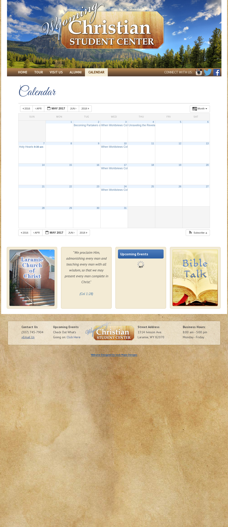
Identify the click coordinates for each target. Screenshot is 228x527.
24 (125, 186)
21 (43, 186)
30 (97, 208)
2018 (85, 108)
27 (207, 186)
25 (152, 186)
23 (97, 186)
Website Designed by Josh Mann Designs (114, 354)
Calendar (96, 72)
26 (180, 186)
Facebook (216, 72)
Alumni (76, 72)
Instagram (198, 72)
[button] (197, 233)
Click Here (73, 337)
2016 (27, 108)
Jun (73, 108)
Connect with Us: (178, 72)
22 (70, 186)
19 (180, 165)
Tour (38, 72)
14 (43, 165)
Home (22, 72)
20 (207, 165)
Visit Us (56, 72)
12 (180, 143)
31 (125, 208)
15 (70, 165)
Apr (38, 108)
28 (43, 208)
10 (125, 143)
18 (152, 165)
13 (207, 143)
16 (97, 165)
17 (125, 165)
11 (152, 143)
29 (70, 208)
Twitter (208, 72)
